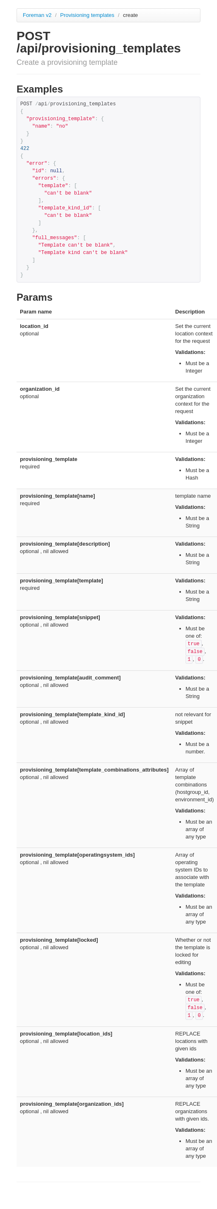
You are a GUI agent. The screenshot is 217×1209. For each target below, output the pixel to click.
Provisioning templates (88, 15)
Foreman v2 (37, 15)
